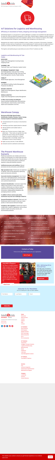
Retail (22, 353)
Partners (23, 381)
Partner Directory (25, 382)
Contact (23, 328)
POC (22, 370)
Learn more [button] (5, 457)
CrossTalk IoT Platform (26, 363)
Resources (23, 320)
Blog (22, 327)
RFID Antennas (24, 333)
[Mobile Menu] (53, 3)
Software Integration (25, 372)
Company (23, 378)
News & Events (24, 322)
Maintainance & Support (26, 375)
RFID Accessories (25, 339)
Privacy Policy (4, 327)
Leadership (23, 379)
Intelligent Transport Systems (27, 349)
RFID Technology (25, 338)
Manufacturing (24, 352)
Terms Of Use (3, 326)
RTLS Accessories (25, 342)
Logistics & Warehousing (26, 350)
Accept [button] (50, 456)
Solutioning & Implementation (27, 373)
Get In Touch (27, 260)
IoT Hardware (24, 331)
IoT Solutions (24, 345)
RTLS (22, 341)
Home (22, 319)
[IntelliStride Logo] (8, 3)
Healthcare (23, 355)
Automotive (23, 347)
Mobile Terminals (25, 336)
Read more (7, 289)
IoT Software (24, 361)
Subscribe (7, 310)
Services (23, 368)
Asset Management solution (27, 358)
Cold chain (23, 356)
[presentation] (12, 305)
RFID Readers (24, 334)
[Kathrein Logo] (6, 322)
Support (23, 325)
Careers (23, 323)
